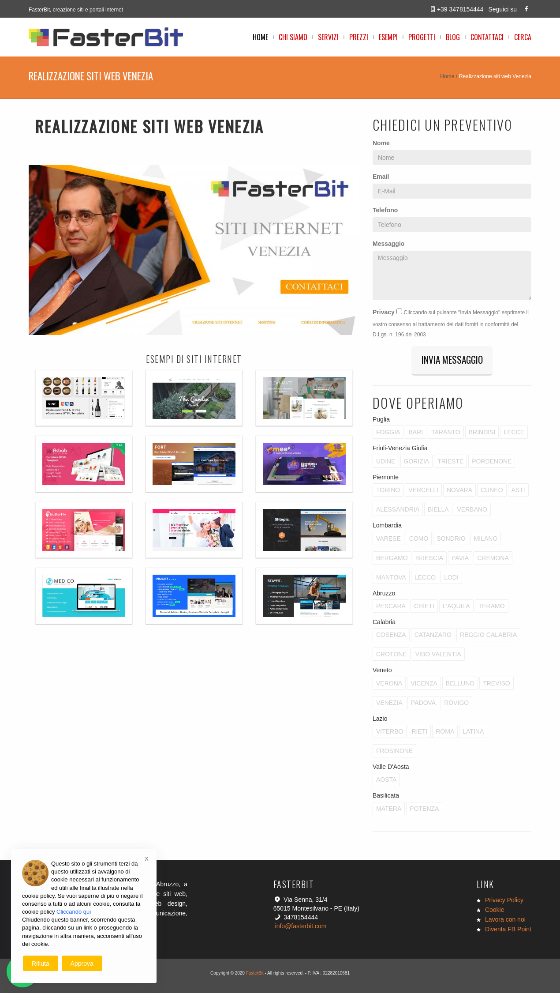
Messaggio (388, 243)
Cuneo (492, 490)
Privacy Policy (504, 900)
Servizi (328, 37)
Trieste (450, 462)
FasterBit (255, 973)
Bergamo (392, 558)
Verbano (472, 510)
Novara (459, 490)
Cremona (493, 558)
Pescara (391, 606)
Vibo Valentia (438, 655)
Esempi (388, 37)
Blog (453, 37)
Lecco (425, 578)
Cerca (522, 37)
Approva (82, 963)
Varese (388, 539)
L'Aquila (456, 606)
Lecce (514, 433)
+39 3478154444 (460, 9)
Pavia (460, 558)
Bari (415, 433)
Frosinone (394, 751)
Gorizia (416, 462)
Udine (386, 462)
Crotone (391, 655)
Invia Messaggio (452, 360)
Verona (389, 684)
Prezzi (358, 37)
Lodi (451, 578)
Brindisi (482, 433)
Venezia (389, 703)
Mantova (391, 578)
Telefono (385, 210)
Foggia (388, 433)
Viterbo (389, 732)
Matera (388, 809)
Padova (423, 703)
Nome (381, 143)
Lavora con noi (505, 920)
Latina (473, 732)
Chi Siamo (293, 37)
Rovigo (456, 703)
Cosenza (391, 636)
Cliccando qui (73, 911)
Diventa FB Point (508, 930)
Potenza (424, 809)
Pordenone (491, 462)
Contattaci (487, 37)
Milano (486, 539)
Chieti (424, 606)
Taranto (445, 433)
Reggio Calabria (488, 636)
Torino (388, 490)
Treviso (496, 684)
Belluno (460, 684)
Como (419, 539)
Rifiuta (40, 963)
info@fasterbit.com (301, 926)
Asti (518, 490)
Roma (445, 732)
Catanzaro (433, 636)
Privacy (384, 312)
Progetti (421, 37)
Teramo (491, 606)
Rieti (419, 732)
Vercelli (423, 490)
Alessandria (397, 510)
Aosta (386, 780)
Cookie (494, 910)
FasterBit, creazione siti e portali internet (76, 9)
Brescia (429, 558)
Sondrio (451, 539)
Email (381, 176)
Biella (438, 510)
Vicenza (424, 684)
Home (260, 37)
